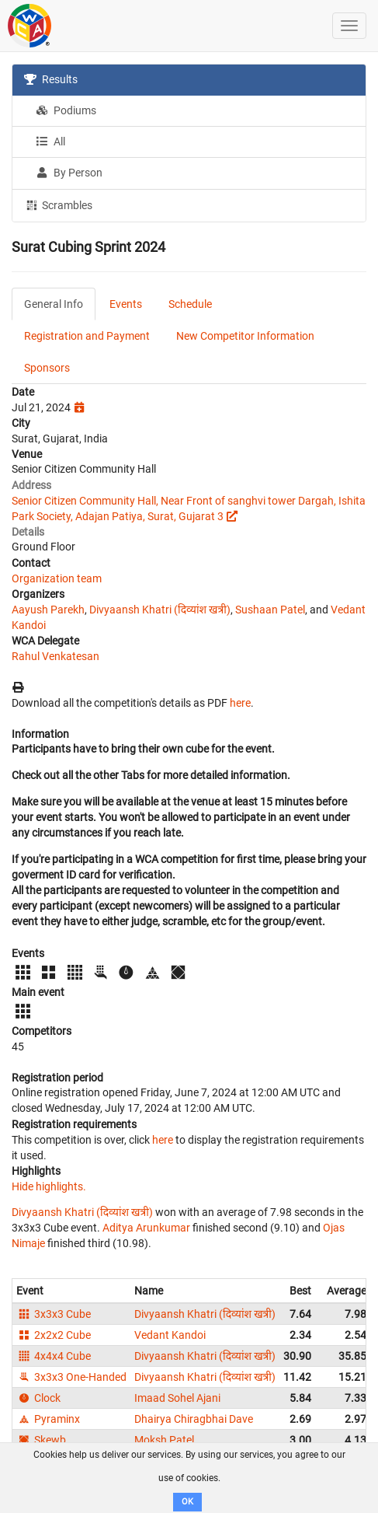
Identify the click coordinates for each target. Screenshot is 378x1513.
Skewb (41, 1440)
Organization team (57, 578)
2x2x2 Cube (53, 1335)
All (50, 141)
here (240, 703)
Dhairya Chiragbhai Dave (193, 1419)
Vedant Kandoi (170, 1335)
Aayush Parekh (48, 609)
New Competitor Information (245, 336)
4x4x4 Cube (53, 1356)
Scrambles (58, 204)
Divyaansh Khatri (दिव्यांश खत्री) (160, 609)
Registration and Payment (87, 336)
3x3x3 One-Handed (71, 1377)
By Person (69, 172)
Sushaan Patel (270, 609)
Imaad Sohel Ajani (177, 1398)
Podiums (66, 110)
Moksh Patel (164, 1440)
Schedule (190, 304)
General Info (53, 304)
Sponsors (47, 368)
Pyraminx (48, 1419)
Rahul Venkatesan (55, 656)
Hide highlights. (49, 1186)
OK (187, 1502)
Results (51, 79)
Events (125, 304)
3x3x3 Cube (53, 1314)
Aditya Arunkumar (146, 1227)
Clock (38, 1398)
